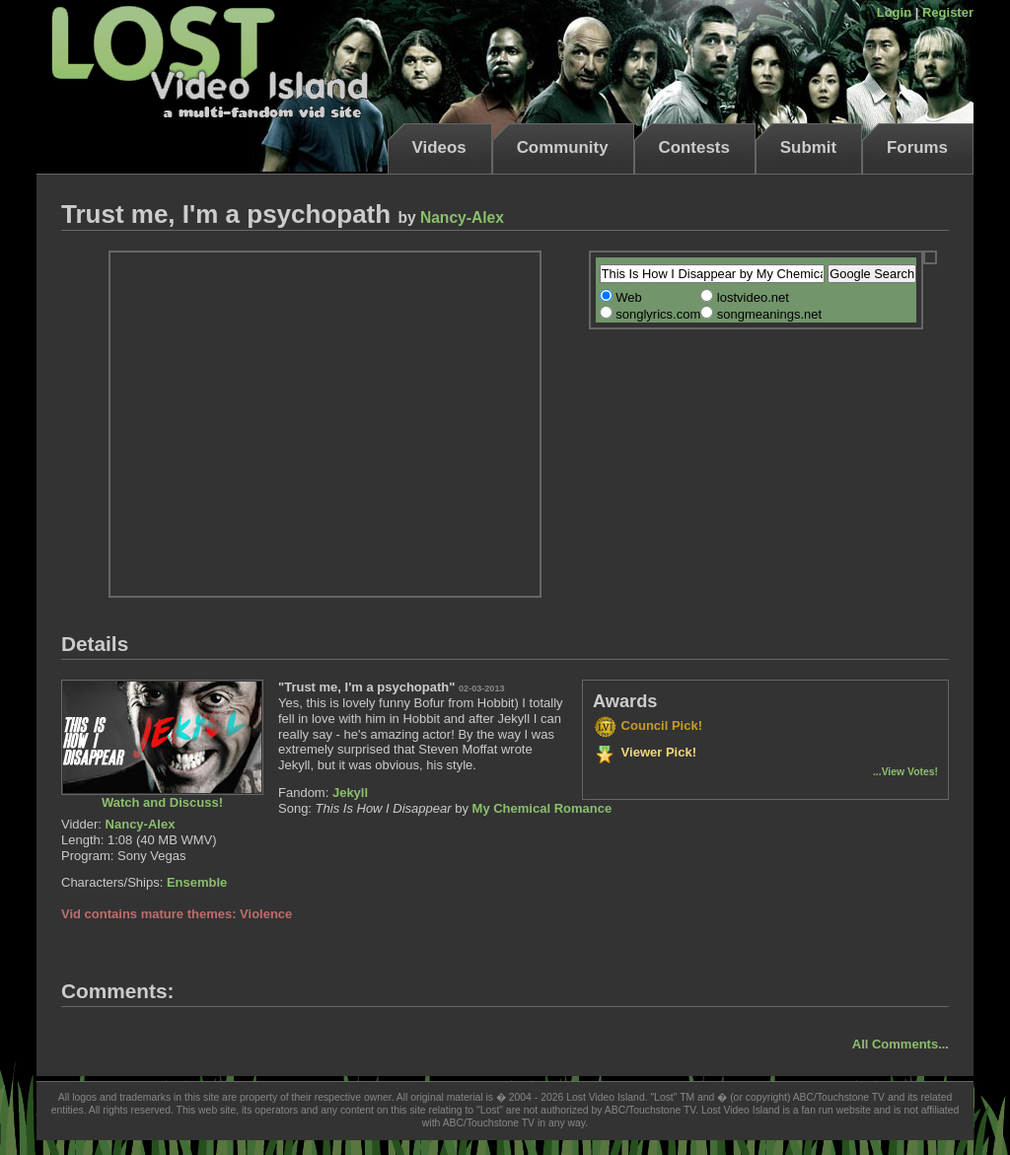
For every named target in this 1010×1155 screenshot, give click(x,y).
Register (948, 12)
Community (563, 147)
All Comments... (900, 1044)
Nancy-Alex (462, 217)
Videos (439, 147)
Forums (917, 147)
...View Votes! (905, 771)
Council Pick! (647, 725)
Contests (694, 147)
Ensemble (197, 882)
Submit (808, 147)
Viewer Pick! (644, 752)
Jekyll (350, 792)
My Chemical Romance (542, 808)
